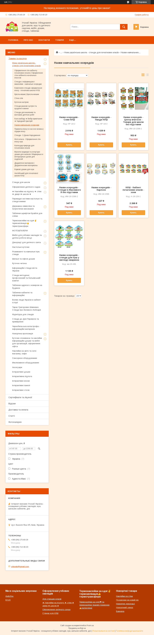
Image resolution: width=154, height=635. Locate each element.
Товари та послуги (17, 58)
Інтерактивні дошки (21, 372)
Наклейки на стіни (124, 596)
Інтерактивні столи (20, 390)
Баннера (120, 611)
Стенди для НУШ (50, 613)
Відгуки (12, 403)
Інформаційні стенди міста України (24, 269)
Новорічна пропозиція (22, 333)
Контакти (44, 40)
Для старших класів (51, 599)
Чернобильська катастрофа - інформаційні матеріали (26, 327)
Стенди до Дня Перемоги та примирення (25, 320)
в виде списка (147, 75)
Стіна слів (18, 98)
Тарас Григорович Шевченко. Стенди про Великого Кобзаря (26, 308)
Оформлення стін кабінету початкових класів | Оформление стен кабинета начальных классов (28, 74)
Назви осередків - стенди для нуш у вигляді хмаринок (69, 257)
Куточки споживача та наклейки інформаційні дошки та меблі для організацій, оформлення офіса (27, 342)
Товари (59, 40)
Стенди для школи (21, 182)
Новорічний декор (124, 607)
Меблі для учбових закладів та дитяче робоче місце (27, 236)
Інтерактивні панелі (21, 385)
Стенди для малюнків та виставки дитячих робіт (24, 113)
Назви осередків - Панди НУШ (101, 118)
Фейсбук (9, 596)
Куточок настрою (21, 102)
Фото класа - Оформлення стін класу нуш (27, 140)
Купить (69, 145)
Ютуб (8, 600)
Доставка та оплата (18, 410)
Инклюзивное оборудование (25, 363)
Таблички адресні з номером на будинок (27, 286)
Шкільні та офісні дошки (23, 259)
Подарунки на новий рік (127, 600)
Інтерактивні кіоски (21, 381)
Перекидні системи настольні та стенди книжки (27, 200)
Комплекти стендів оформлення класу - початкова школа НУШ (28, 89)
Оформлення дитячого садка (26, 187)
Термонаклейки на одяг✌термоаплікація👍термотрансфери (24, 223)
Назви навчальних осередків (26, 125)
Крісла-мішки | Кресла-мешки (26, 94)
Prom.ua (90, 625)
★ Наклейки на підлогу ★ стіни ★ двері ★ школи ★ (26, 192)
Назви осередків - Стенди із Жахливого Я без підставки (69, 189)
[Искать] (124, 27)
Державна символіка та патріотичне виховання (23, 207)
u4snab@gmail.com (20, 566)
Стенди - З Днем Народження (27, 135)
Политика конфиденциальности (129, 631)
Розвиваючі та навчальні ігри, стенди (26, 252)
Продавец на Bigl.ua (77, 628)
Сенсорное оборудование (24, 358)
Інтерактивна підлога (22, 376)
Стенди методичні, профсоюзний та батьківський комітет (26, 278)
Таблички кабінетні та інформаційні (22, 293)
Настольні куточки (20, 247)
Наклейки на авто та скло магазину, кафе (24, 352)
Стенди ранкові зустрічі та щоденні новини (25, 107)
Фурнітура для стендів (23, 314)
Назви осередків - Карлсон (101, 188)
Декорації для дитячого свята (26, 242)
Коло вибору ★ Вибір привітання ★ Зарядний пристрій (28, 120)
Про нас (28, 40)
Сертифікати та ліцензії (20, 397)
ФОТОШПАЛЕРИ (20, 230)
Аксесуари (17, 367)
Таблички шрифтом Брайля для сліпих (27, 214)
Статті (11, 416)
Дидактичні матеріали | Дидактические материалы (26, 164)
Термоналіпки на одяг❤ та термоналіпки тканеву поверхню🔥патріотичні (94, 605)
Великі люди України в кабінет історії (26, 301)
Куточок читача (19, 263)
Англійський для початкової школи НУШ (26, 174)
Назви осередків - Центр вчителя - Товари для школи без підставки (133, 121)
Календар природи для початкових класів (24, 147)
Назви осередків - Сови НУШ (69, 118)
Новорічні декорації (125, 604)
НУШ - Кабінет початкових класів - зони (133, 189)
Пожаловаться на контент (103, 631)
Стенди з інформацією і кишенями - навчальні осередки (28, 83)
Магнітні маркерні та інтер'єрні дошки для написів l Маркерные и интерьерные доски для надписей (28, 155)
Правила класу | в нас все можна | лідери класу (28, 130)
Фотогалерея (15, 422)
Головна (13, 40)
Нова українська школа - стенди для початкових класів (91, 52)
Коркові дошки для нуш (24, 169)
